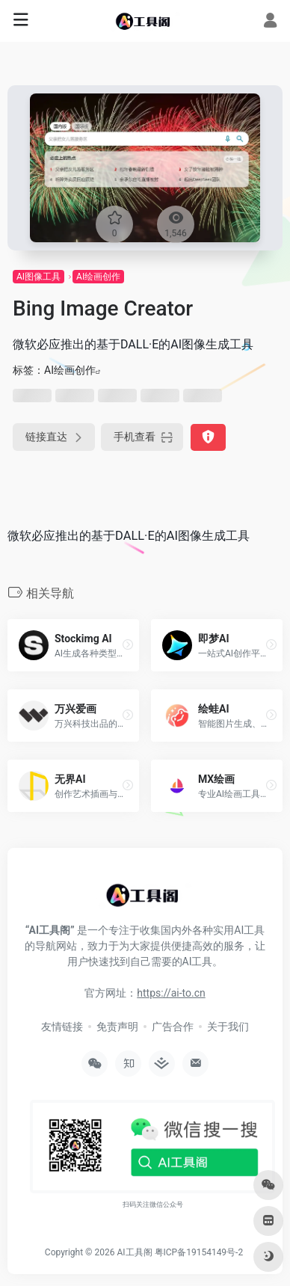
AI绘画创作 (98, 276)
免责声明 (117, 1027)
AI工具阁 (134, 1252)
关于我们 (228, 1027)
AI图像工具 (38, 276)
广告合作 (173, 1027)
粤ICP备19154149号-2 (199, 1252)
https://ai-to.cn (171, 993)
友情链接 (62, 1027)
